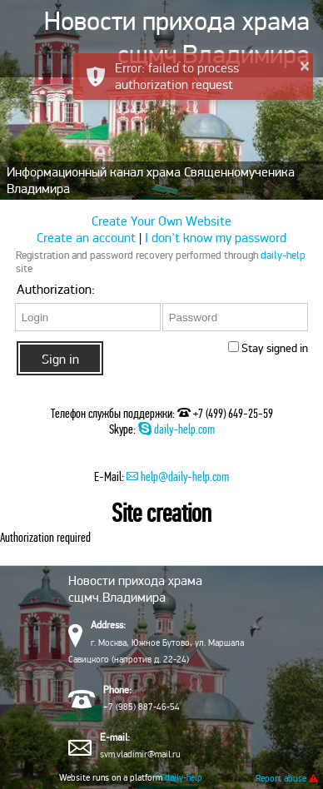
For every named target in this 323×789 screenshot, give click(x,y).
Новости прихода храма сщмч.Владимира (177, 38)
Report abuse (287, 778)
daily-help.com (176, 429)
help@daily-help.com (178, 476)
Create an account (88, 238)
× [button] (305, 66)
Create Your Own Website (161, 221)
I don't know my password (215, 238)
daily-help (283, 255)
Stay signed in (273, 348)
